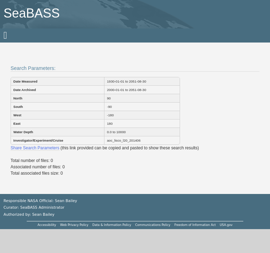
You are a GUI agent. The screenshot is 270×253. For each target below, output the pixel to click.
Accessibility (47, 225)
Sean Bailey (43, 214)
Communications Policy (152, 225)
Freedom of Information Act (195, 225)
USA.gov (226, 225)
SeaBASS (32, 13)
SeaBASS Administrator (42, 207)
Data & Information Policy (111, 225)
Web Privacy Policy (74, 225)
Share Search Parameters (35, 147)
